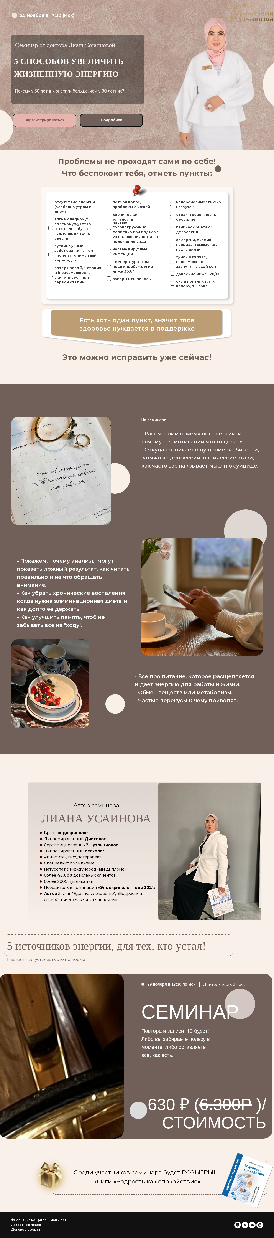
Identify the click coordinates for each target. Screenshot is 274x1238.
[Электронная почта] (252, 1225)
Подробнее (111, 120)
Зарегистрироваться (45, 120)
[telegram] (245, 1225)
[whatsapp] (237, 1225)
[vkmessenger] (259, 1225)
